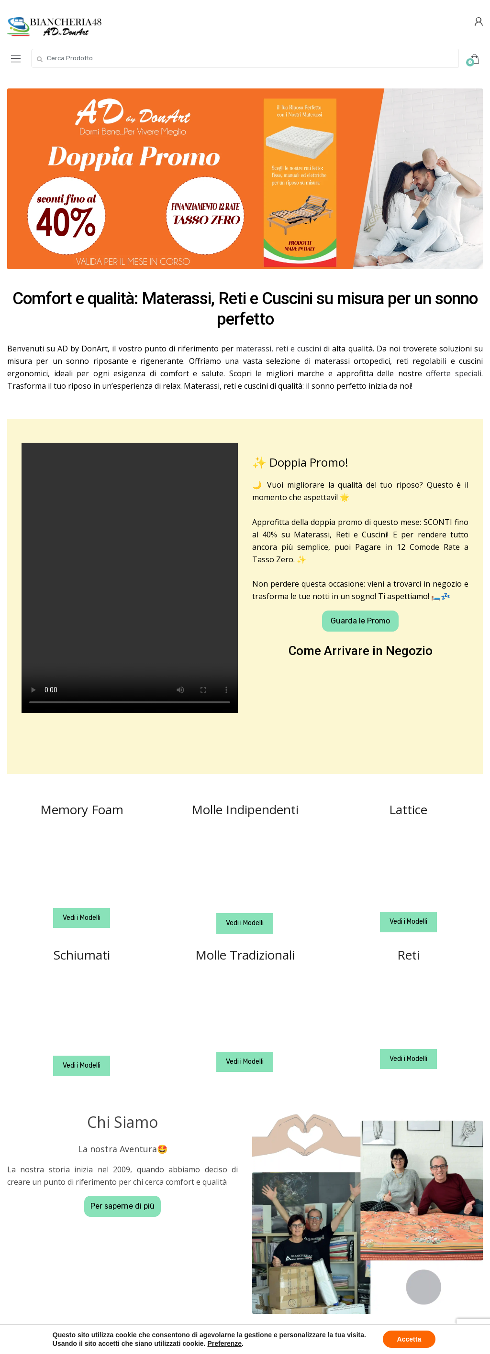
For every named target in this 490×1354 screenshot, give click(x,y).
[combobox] (245, 58)
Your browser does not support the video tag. (130, 578)
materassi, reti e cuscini (278, 348)
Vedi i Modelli (81, 918)
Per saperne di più (122, 1206)
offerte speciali (453, 373)
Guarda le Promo (360, 620)
